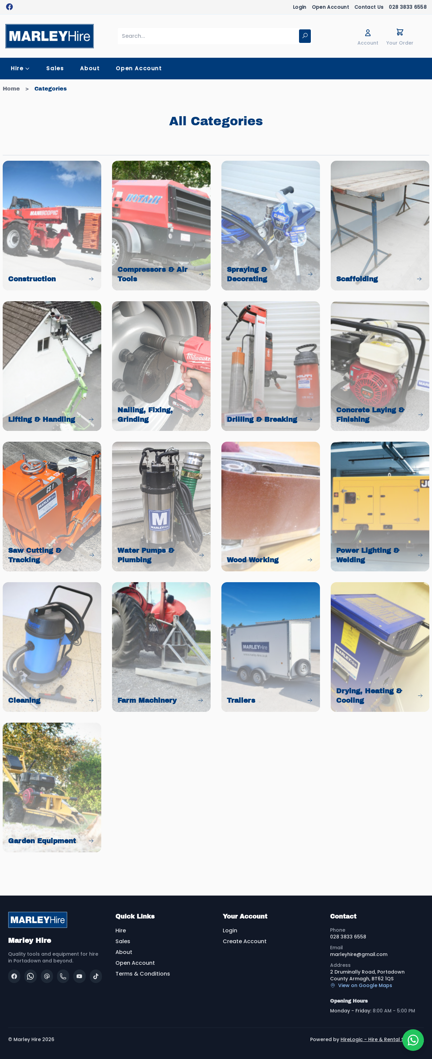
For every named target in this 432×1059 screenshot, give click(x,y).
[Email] (47, 976)
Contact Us (369, 7)
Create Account (245, 941)
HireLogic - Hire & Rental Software (382, 1039)
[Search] (305, 36)
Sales (55, 68)
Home (11, 89)
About (90, 68)
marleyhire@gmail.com (358, 954)
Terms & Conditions (142, 974)
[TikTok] (96, 976)
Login (299, 7)
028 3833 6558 (408, 7)
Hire (120, 930)
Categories (50, 89)
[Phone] (63, 976)
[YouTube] (79, 976)
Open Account (330, 7)
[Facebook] (14, 976)
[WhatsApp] (30, 976)
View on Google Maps (361, 985)
